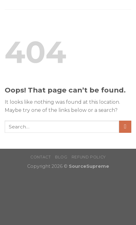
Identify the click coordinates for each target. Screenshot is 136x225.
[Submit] (125, 127)
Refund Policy (89, 157)
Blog (61, 157)
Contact (40, 157)
